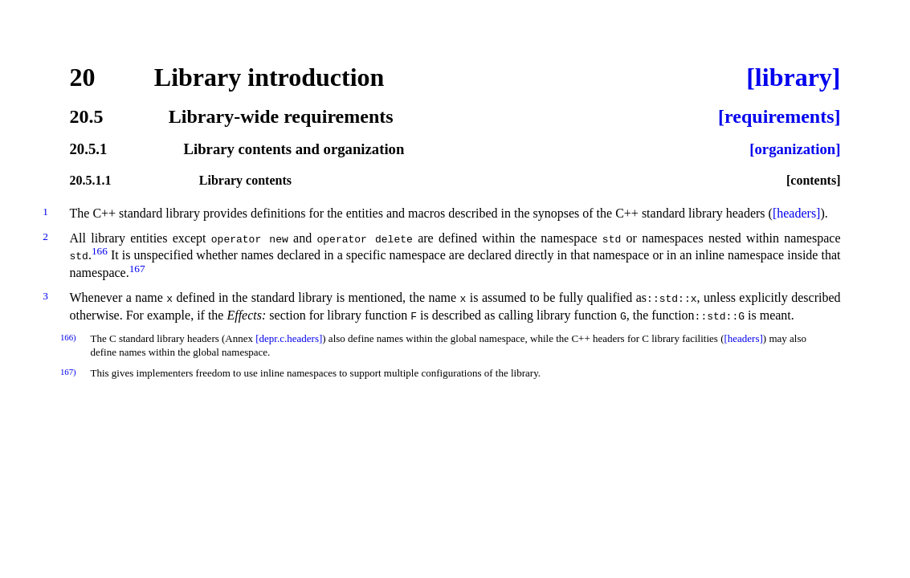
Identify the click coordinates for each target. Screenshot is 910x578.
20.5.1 (89, 149)
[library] (793, 77)
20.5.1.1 (91, 180)
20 (83, 77)
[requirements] (779, 116)
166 (100, 251)
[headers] (797, 213)
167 (137, 269)
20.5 (87, 116)
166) (68, 337)
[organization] (794, 149)
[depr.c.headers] (288, 338)
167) (68, 372)
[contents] (813, 180)
